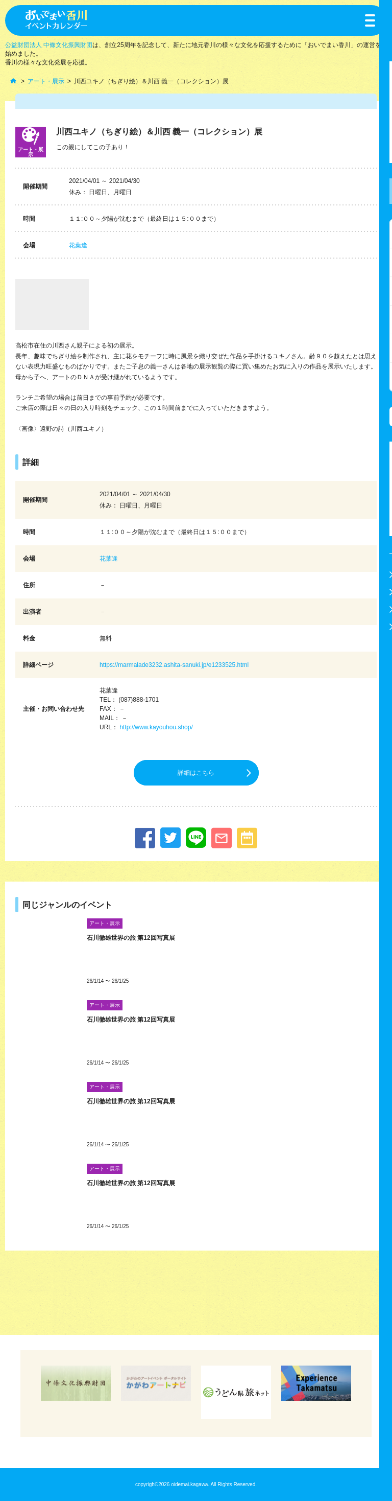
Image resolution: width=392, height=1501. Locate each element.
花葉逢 (78, 245)
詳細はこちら (196, 772)
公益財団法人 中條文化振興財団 (48, 45)
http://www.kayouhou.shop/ (155, 727)
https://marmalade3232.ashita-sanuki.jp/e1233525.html (174, 664)
